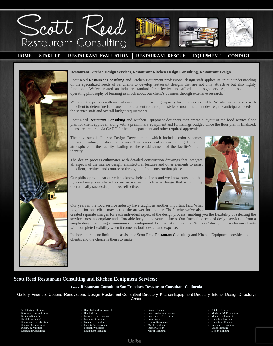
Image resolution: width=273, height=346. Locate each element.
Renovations (75, 294)
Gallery (23, 294)
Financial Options (47, 294)
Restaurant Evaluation (98, 55)
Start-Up (49, 55)
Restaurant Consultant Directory (130, 294)
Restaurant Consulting (106, 80)
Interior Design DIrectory (233, 294)
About (136, 299)
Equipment (207, 55)
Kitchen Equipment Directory (185, 294)
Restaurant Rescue (161, 55)
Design (94, 294)
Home (24, 55)
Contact (239, 55)
